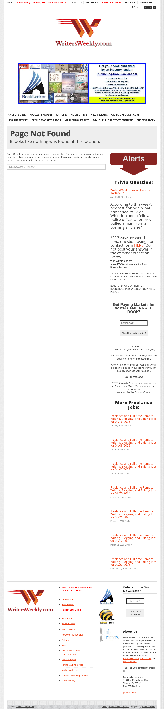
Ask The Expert (18, 120)
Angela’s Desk (17, 114)
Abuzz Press (145, 658)
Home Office (79, 114)
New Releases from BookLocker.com (115, 114)
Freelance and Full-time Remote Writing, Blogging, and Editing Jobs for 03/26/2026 (133, 490)
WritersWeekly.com (25, 706)
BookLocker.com (131, 658)
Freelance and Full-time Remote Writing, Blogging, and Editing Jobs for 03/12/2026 (133, 538)
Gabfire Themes (148, 706)
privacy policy (129, 692)
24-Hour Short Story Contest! (113, 120)
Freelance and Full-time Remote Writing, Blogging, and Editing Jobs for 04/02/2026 (133, 466)
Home (9, 2)
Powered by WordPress (119, 706)
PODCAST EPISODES (40, 114)
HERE (139, 245)
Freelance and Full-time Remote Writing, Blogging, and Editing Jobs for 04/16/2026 (133, 418)
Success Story (146, 120)
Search (136, 7)
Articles (61, 114)
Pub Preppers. (129, 661)
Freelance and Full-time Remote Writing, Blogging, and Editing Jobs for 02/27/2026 (133, 562)
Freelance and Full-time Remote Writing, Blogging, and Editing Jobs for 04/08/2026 (133, 442)
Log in (104, 706)
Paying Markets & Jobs (46, 120)
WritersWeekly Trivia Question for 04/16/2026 (133, 191)
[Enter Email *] (134, 323)
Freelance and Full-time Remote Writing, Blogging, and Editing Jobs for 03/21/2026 (133, 514)
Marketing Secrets (77, 120)
